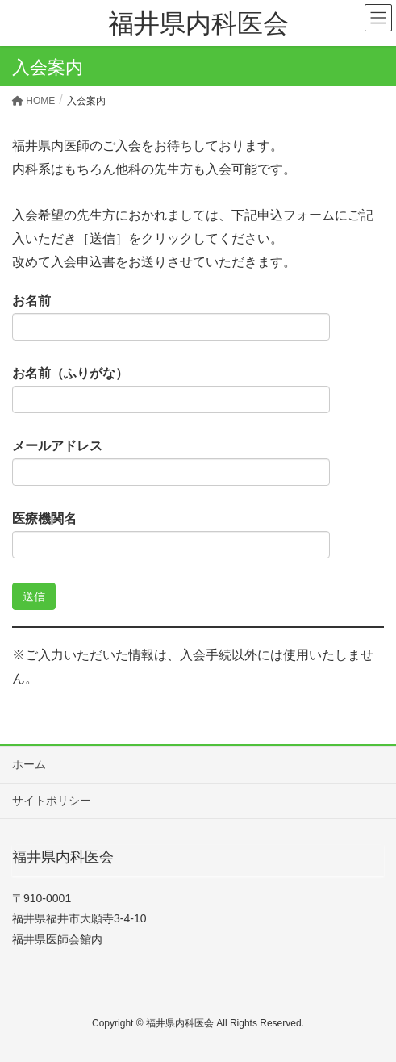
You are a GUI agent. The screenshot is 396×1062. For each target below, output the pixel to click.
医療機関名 (171, 535)
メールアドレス (171, 462)
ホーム (29, 764)
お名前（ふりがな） (171, 389)
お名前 (171, 317)
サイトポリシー (51, 800)
